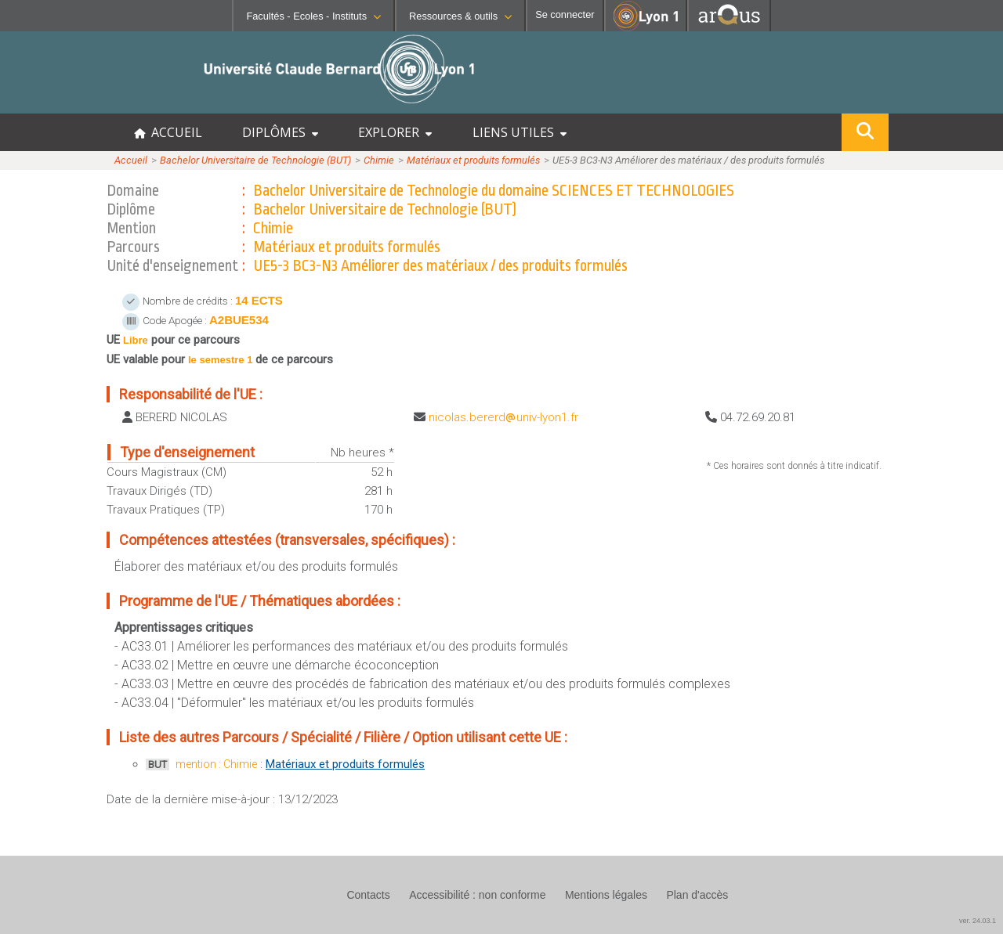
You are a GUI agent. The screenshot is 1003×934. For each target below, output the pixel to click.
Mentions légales (606, 895)
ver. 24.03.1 (977, 921)
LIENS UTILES (520, 132)
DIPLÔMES (280, 132)
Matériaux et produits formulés (473, 160)
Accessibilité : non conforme (477, 895)
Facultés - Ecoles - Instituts (313, 16)
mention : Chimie (216, 764)
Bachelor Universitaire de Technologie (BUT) (255, 160)
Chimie (379, 160)
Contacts (367, 895)
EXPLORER (395, 132)
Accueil (130, 160)
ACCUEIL (168, 132)
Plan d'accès (697, 895)
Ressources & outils (460, 16)
